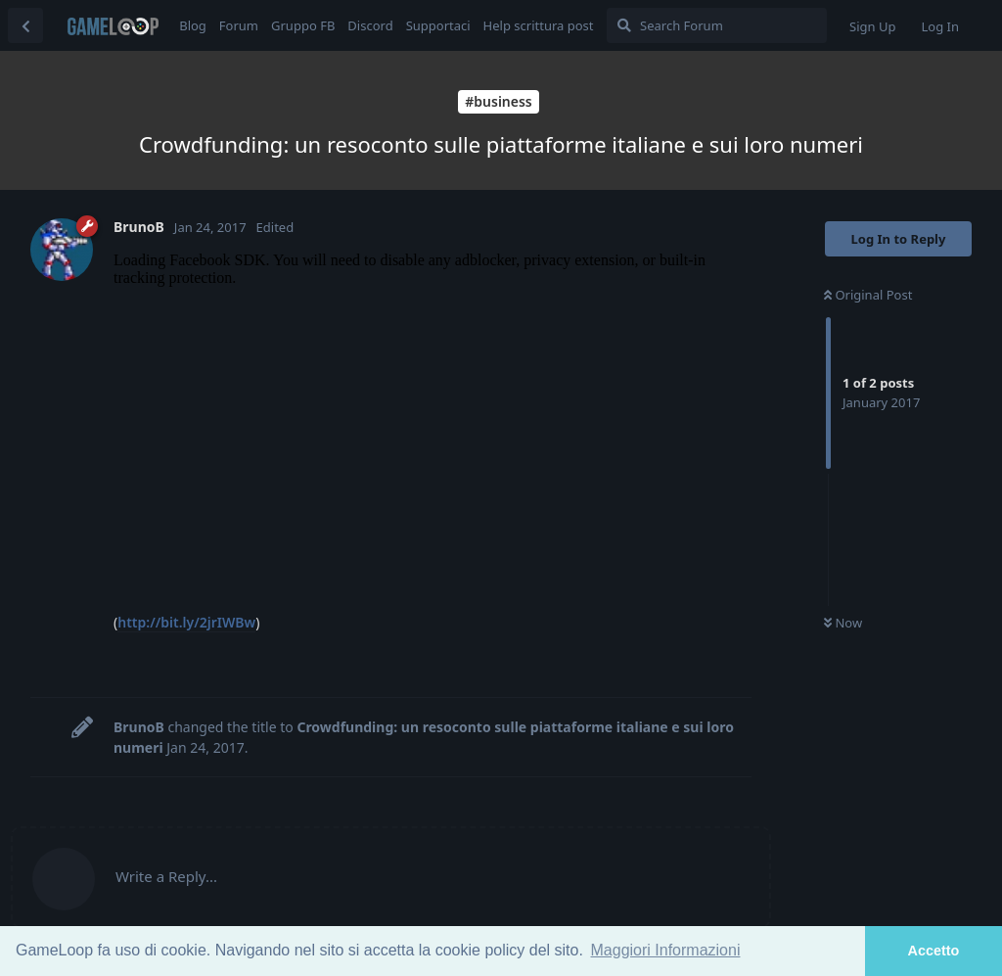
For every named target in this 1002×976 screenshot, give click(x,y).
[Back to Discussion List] (25, 25)
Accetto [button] (934, 950)
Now (843, 622)
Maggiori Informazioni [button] (666, 950)
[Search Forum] (717, 25)
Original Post (868, 294)
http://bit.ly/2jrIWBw (186, 622)
